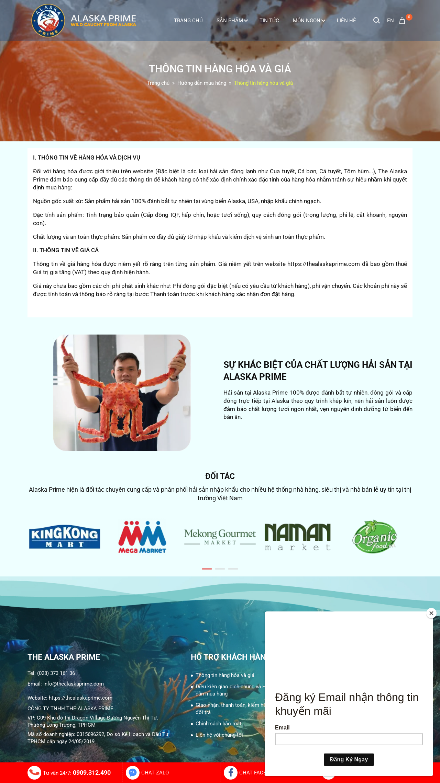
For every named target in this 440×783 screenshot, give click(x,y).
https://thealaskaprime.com (80, 698)
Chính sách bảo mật (218, 724)
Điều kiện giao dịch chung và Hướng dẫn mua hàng (237, 690)
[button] (206, 569)
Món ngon (309, 20)
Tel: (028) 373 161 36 (51, 673)
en (390, 20)
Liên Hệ (346, 20)
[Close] (431, 613)
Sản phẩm (232, 20)
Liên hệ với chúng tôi (219, 735)
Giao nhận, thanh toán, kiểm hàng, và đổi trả (237, 708)
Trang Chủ (188, 20)
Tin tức (269, 20)
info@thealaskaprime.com (73, 684)
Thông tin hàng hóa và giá (225, 675)
